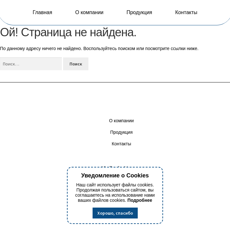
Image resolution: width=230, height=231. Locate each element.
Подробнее (139, 200)
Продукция (139, 12)
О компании (89, 12)
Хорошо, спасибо (115, 213)
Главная (42, 12)
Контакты (186, 12)
